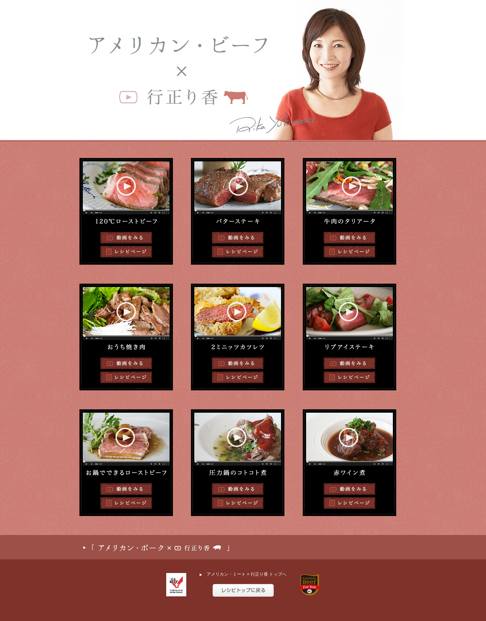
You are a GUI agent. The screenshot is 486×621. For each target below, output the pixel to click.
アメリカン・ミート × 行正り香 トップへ (243, 574)
